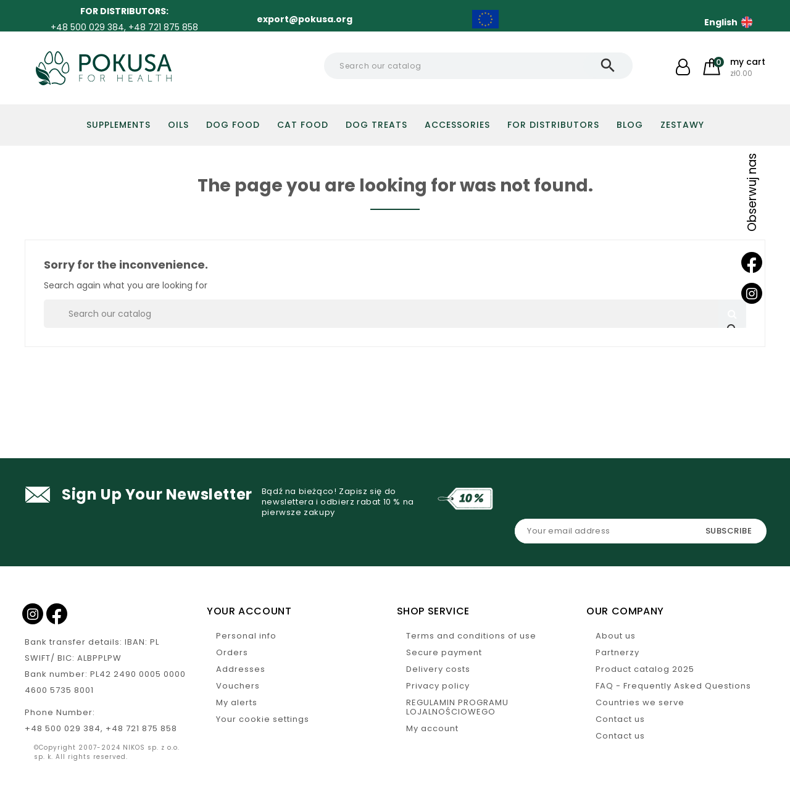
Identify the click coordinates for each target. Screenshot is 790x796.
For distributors (553, 125)
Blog (630, 125)
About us (616, 636)
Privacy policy (438, 686)
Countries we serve (640, 702)
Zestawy (682, 125)
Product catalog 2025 (645, 669)
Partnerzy (617, 652)
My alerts (236, 702)
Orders (232, 652)
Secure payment (444, 652)
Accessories (457, 125)
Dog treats (376, 125)
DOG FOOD (233, 125)
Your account (249, 611)
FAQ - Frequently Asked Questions (673, 686)
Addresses (240, 669)
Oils (178, 125)
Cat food (302, 125)
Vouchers (238, 686)
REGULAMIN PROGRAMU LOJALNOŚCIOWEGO (457, 707)
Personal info (246, 636)
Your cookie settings (262, 719)
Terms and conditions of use (471, 636)
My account (432, 728)
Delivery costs (438, 669)
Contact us (620, 719)
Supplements (118, 125)
